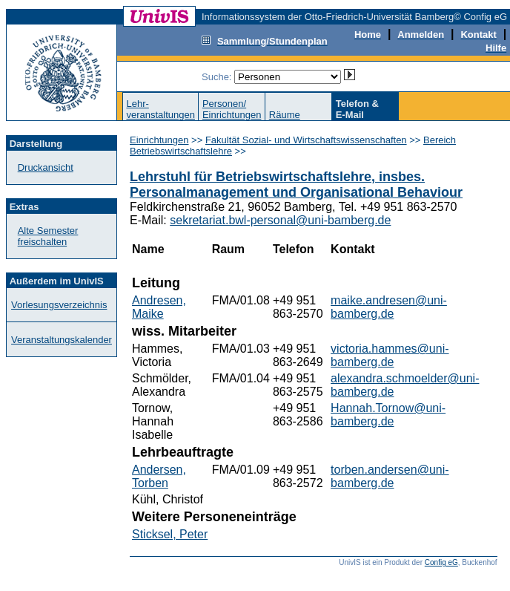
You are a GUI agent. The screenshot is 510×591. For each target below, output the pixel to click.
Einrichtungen (159, 140)
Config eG (441, 562)
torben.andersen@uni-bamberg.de (389, 476)
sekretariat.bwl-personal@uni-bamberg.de (280, 220)
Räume (284, 114)
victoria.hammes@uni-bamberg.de (389, 355)
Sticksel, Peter (170, 534)
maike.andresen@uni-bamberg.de (389, 307)
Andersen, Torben (159, 476)
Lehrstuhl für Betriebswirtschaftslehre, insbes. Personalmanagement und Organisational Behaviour (296, 184)
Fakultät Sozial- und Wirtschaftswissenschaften (306, 140)
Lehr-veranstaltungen (160, 109)
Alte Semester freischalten (48, 236)
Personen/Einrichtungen (232, 109)
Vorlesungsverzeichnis (59, 304)
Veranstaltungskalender (61, 339)
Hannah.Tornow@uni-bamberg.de (388, 415)
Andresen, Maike (159, 307)
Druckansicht (45, 167)
